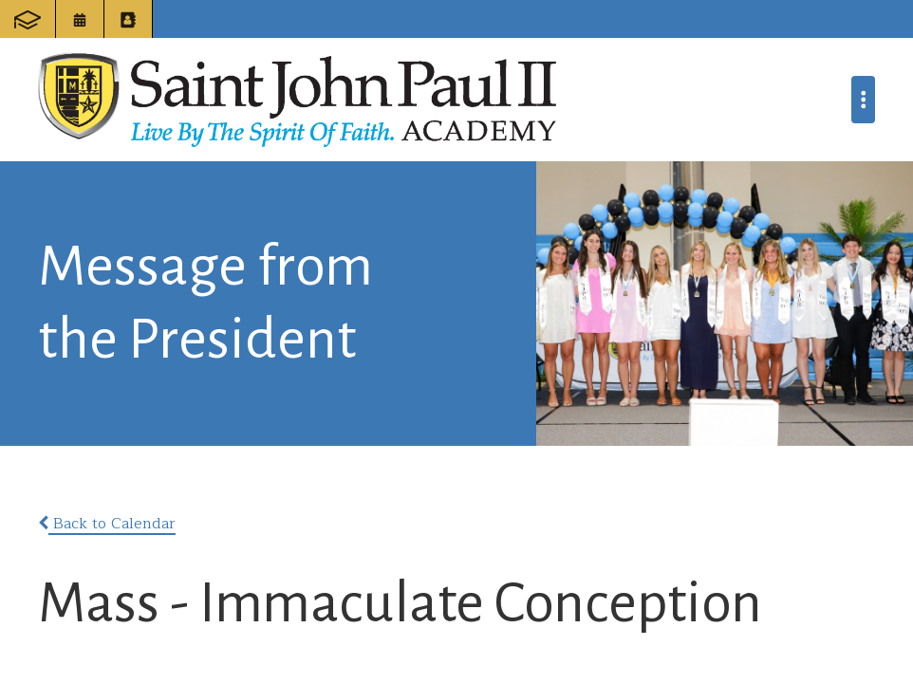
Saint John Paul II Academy (297, 99)
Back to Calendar (107, 523)
